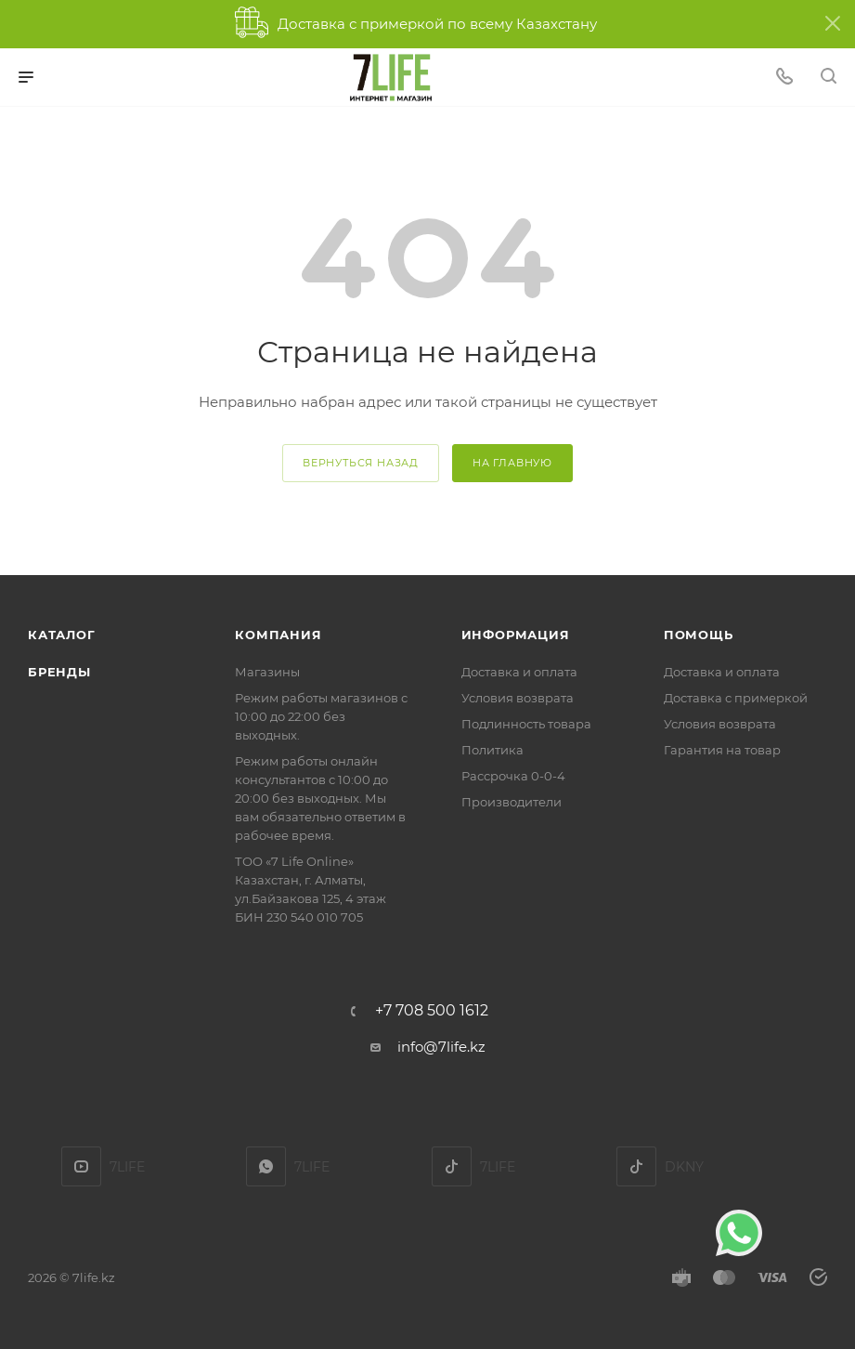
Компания (278, 634)
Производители (511, 801)
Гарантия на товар (722, 749)
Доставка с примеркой (736, 697)
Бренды (59, 671)
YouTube (81, 1166)
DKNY (636, 1166)
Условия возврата (517, 697)
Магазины (267, 671)
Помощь (698, 634)
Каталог (62, 634)
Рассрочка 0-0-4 (513, 775)
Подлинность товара (526, 723)
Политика (492, 749)
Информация (515, 634)
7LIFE (266, 1166)
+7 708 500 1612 (431, 1010)
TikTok (452, 1166)
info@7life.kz (441, 1046)
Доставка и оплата (519, 671)
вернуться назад (361, 462)
